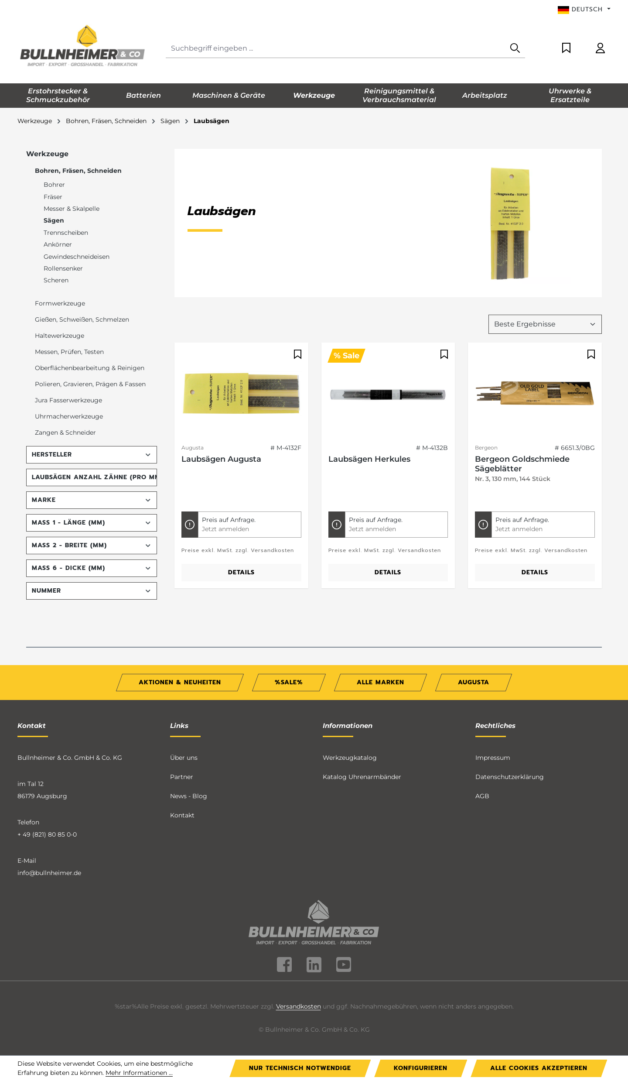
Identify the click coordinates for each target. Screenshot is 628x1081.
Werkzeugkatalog (350, 758)
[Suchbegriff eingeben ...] (335, 48)
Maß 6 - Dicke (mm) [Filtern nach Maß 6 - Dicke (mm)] (91, 568)
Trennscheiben (66, 233)
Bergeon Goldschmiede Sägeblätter (522, 464)
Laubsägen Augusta (221, 459)
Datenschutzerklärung (509, 777)
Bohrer (54, 185)
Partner (181, 777)
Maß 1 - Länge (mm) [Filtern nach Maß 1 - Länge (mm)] (91, 522)
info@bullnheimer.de (49, 873)
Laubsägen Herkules (369, 459)
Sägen (54, 220)
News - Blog (188, 796)
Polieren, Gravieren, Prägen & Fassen (90, 384)
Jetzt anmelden (225, 529)
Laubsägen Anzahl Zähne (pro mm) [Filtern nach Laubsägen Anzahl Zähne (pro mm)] (94, 477)
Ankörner (58, 244)
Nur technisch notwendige (300, 1068)
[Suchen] (515, 48)
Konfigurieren (420, 1068)
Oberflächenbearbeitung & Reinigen (89, 368)
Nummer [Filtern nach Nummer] (91, 590)
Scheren (56, 280)
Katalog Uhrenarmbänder (362, 777)
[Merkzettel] (566, 48)
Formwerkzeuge (60, 303)
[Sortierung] (545, 324)
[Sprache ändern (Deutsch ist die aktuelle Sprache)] (584, 9)
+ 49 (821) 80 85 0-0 (47, 834)
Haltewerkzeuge (59, 336)
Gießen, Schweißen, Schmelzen (82, 319)
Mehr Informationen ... (139, 1073)
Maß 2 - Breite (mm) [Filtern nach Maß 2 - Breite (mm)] (91, 545)
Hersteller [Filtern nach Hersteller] (91, 454)
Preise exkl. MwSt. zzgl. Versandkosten (237, 550)
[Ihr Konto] (600, 48)
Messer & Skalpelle (71, 209)
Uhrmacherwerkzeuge (69, 416)
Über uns (184, 758)
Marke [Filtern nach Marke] (91, 499)
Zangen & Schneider (65, 432)
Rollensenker (63, 268)
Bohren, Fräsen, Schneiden (78, 171)
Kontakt (182, 815)
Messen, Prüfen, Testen (69, 352)
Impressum (492, 758)
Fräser (53, 197)
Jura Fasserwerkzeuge (68, 400)
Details (241, 572)
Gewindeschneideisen (76, 257)
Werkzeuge (47, 154)
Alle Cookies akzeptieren (538, 1068)
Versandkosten (298, 1006)
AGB (482, 796)
